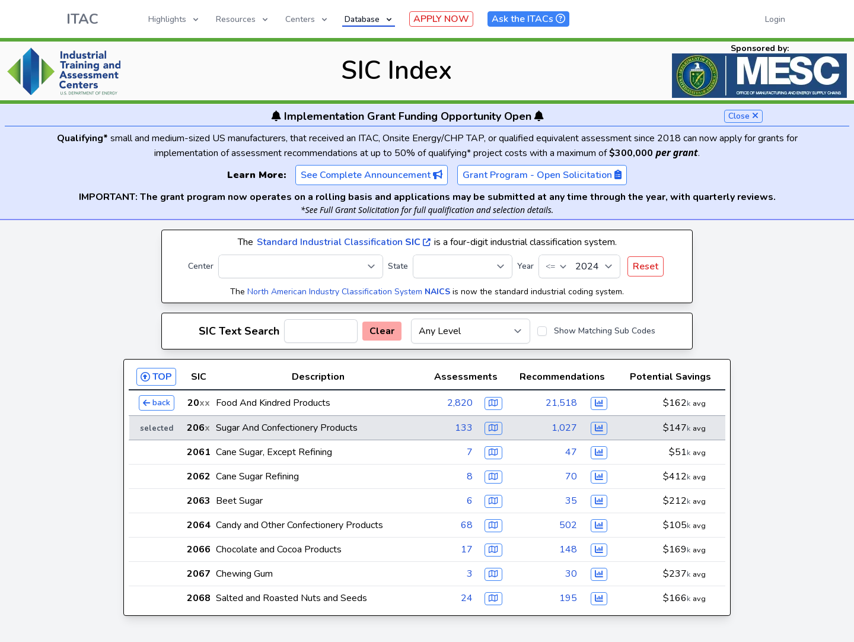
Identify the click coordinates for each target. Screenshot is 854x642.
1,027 (564, 427)
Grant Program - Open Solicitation (542, 175)
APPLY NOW (441, 19)
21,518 (561, 402)
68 (467, 525)
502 (568, 525)
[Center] (300, 266)
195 (568, 598)
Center (201, 266)
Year (525, 266)
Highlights (174, 19)
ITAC (82, 18)
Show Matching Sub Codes (604, 330)
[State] (462, 266)
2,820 (460, 402)
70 (571, 476)
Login (775, 19)
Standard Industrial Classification (344, 242)
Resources (243, 19)
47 (571, 452)
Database (369, 19)
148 (568, 549)
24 (467, 598)
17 (467, 549)
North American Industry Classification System (348, 291)
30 (571, 573)
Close (743, 116)
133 (464, 427)
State (398, 266)
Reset (645, 266)
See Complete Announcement (371, 175)
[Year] (579, 266)
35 (571, 500)
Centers (307, 19)
